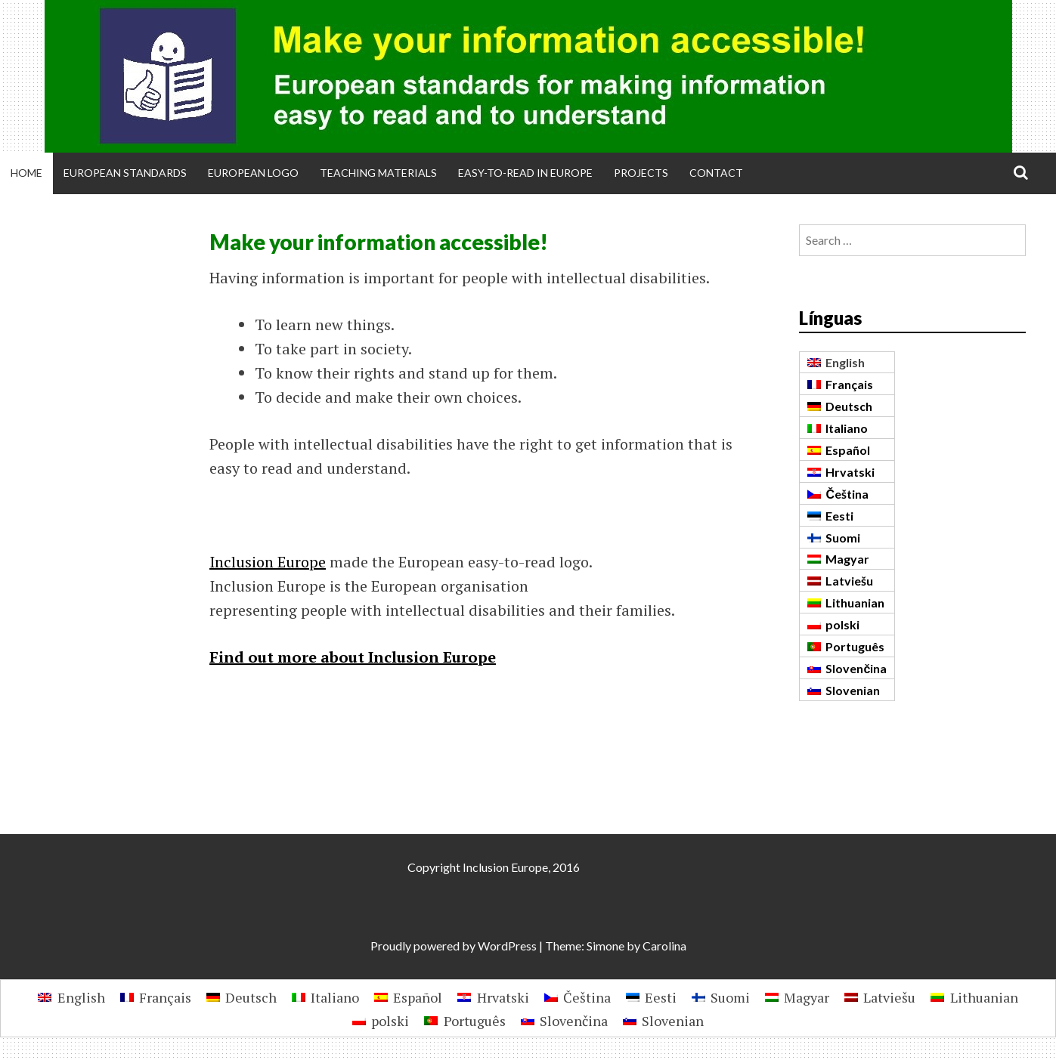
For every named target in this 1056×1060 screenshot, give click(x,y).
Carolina (664, 945)
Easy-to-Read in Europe (525, 172)
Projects (641, 172)
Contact (716, 172)
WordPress (507, 945)
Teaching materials (378, 172)
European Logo (253, 172)
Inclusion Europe (267, 562)
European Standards (125, 172)
